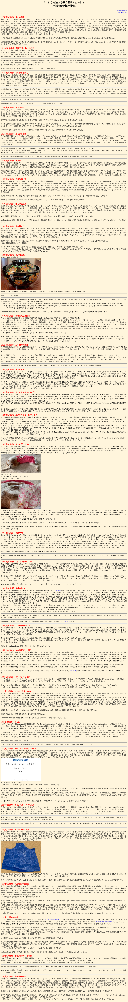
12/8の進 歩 (66, 621)
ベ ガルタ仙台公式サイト (52, 919)
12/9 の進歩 (56, 590)
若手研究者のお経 (122, 10)
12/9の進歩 (72, 670)
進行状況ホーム (122, 12)
